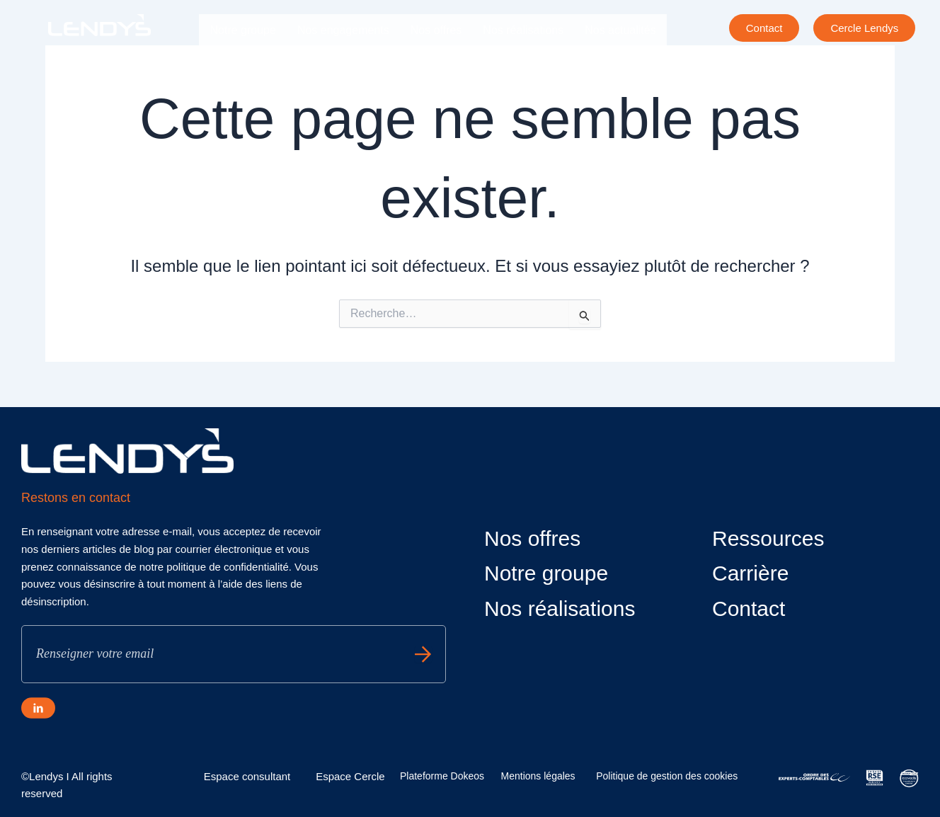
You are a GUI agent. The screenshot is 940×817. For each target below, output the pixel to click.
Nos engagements (343, 30)
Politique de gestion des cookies (667, 776)
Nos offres (436, 30)
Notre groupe (242, 30)
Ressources (768, 538)
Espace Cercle (350, 776)
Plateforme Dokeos (442, 776)
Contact (748, 608)
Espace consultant (247, 776)
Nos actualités (620, 30)
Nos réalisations (523, 30)
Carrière (230, 63)
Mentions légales (538, 776)
